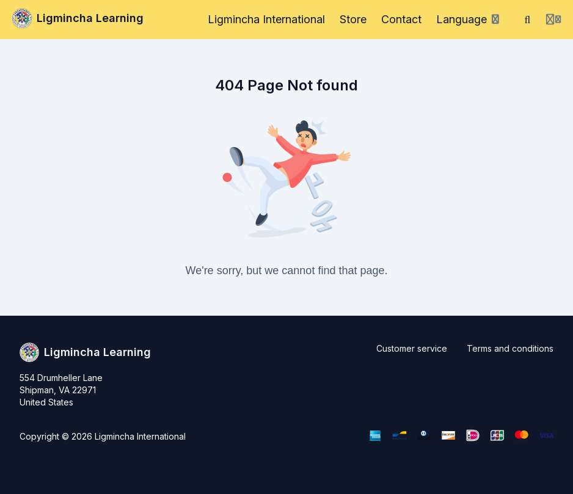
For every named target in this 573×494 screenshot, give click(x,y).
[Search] (527, 19)
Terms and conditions (510, 348)
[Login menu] (553, 19)
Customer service (411, 348)
